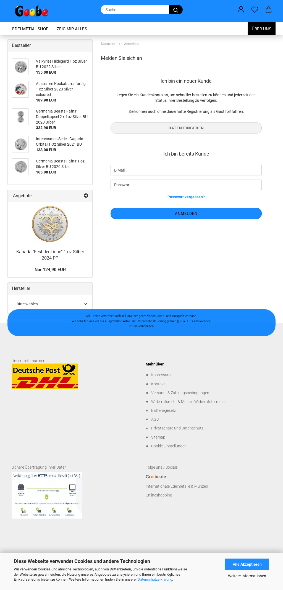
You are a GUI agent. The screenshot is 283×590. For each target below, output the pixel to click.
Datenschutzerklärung (155, 579)
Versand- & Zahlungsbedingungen (180, 393)
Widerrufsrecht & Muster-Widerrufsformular (188, 401)
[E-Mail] (186, 170)
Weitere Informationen (247, 576)
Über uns (261, 28)
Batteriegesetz (163, 410)
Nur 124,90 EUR (50, 269)
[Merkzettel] (255, 9)
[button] (241, 9)
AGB (155, 419)
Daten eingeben (186, 128)
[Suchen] (176, 9)
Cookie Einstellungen (169, 446)
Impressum (161, 375)
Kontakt (158, 384)
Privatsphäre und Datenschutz (177, 428)
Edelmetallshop (30, 28)
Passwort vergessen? (186, 197)
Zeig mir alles (72, 28)
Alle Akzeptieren (247, 564)
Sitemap (158, 437)
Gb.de (156, 476)
